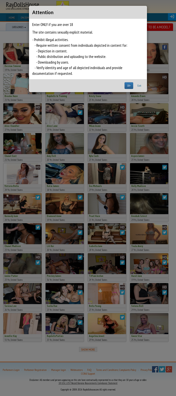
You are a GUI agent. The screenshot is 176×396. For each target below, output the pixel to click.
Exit (139, 85)
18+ (129, 85)
